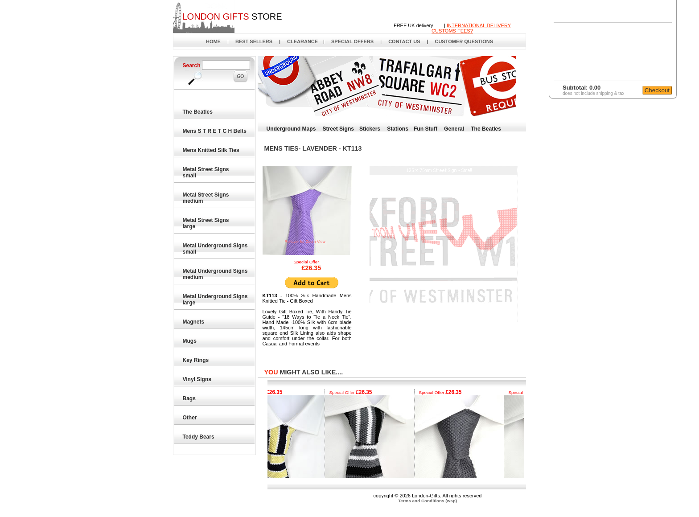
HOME (213, 41)
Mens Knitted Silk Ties (211, 150)
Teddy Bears (198, 437)
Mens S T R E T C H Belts (215, 131)
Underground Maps (291, 129)
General (454, 129)
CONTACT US (404, 41)
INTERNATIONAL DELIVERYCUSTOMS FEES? (471, 28)
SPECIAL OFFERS (352, 41)
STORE (232, 16)
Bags (189, 398)
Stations (397, 129)
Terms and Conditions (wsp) (427, 500)
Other (190, 417)
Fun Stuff (425, 129)
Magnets (194, 322)
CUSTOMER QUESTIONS (464, 41)
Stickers (369, 129)
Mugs (190, 341)
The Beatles (198, 112)
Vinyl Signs (197, 379)
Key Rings (196, 360)
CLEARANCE (302, 41)
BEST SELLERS (253, 41)
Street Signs (338, 129)
